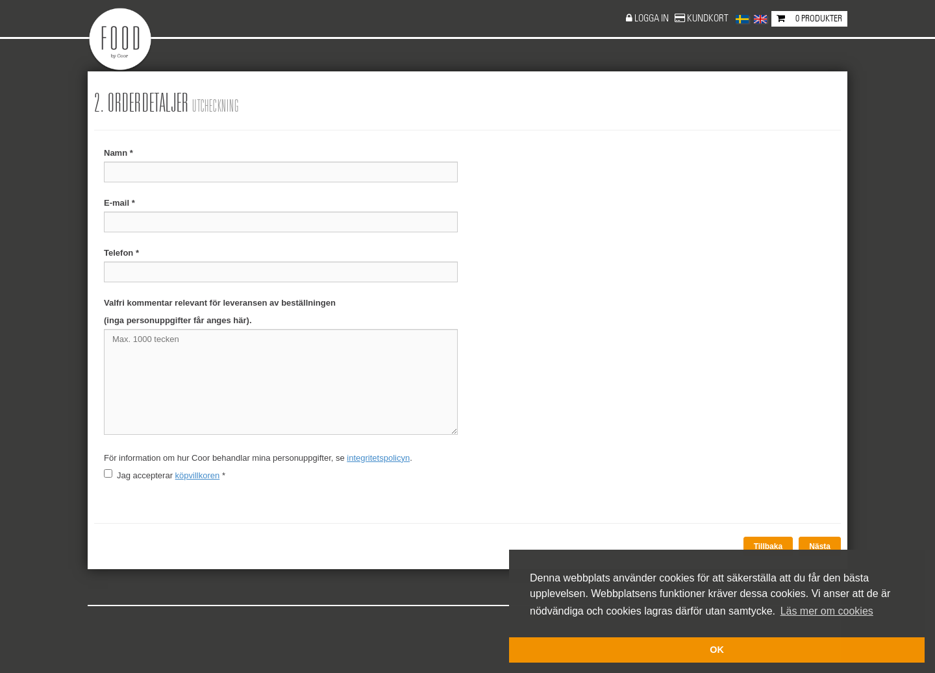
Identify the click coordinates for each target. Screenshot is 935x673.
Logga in (652, 18)
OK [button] (717, 649)
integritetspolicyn (378, 458)
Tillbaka (768, 546)
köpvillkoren (197, 475)
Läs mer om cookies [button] (826, 611)
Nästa (819, 546)
